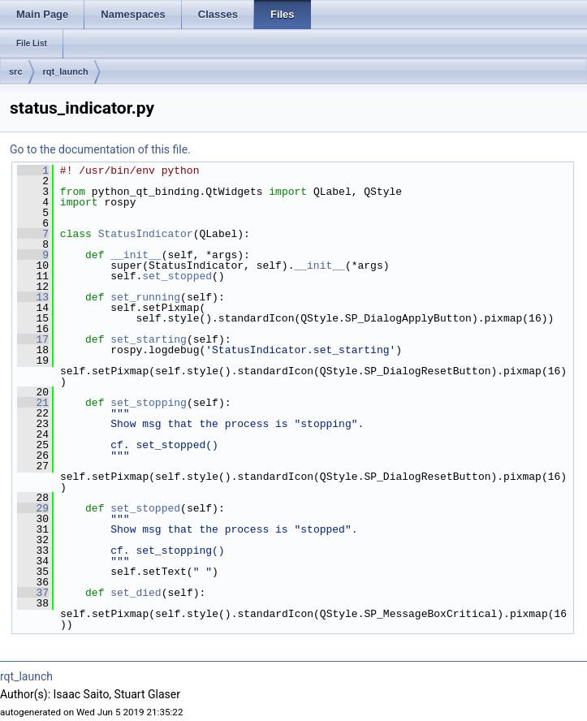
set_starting (148, 339)
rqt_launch (65, 71)
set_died (135, 592)
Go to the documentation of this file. (100, 149)
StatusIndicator (145, 234)
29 (33, 508)
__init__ (135, 255)
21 (33, 402)
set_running (145, 297)
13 (33, 297)
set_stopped (177, 276)
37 (33, 592)
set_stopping (148, 402)
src (16, 71)
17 (33, 339)
